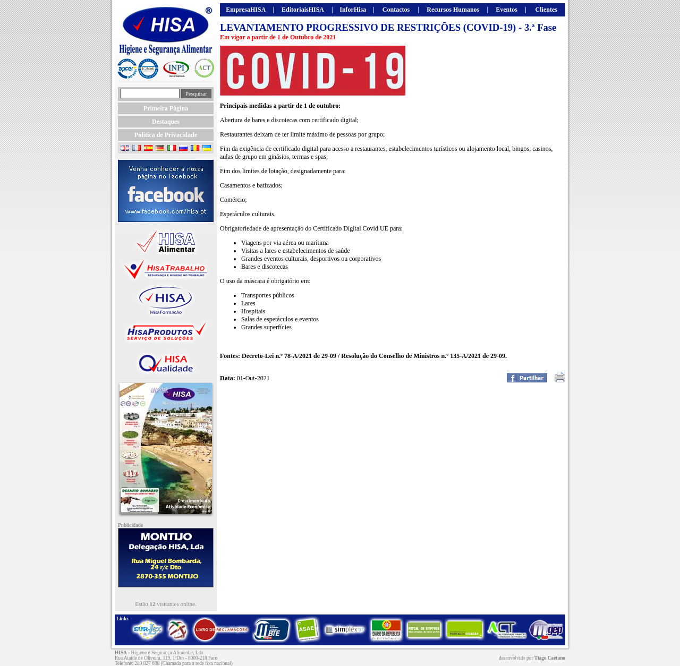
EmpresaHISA (246, 9)
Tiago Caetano (549, 658)
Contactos (396, 9)
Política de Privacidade (165, 135)
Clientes (546, 9)
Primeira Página (165, 108)
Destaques (166, 121)
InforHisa (352, 9)
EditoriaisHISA (303, 9)
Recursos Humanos (453, 9)
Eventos (506, 9)
